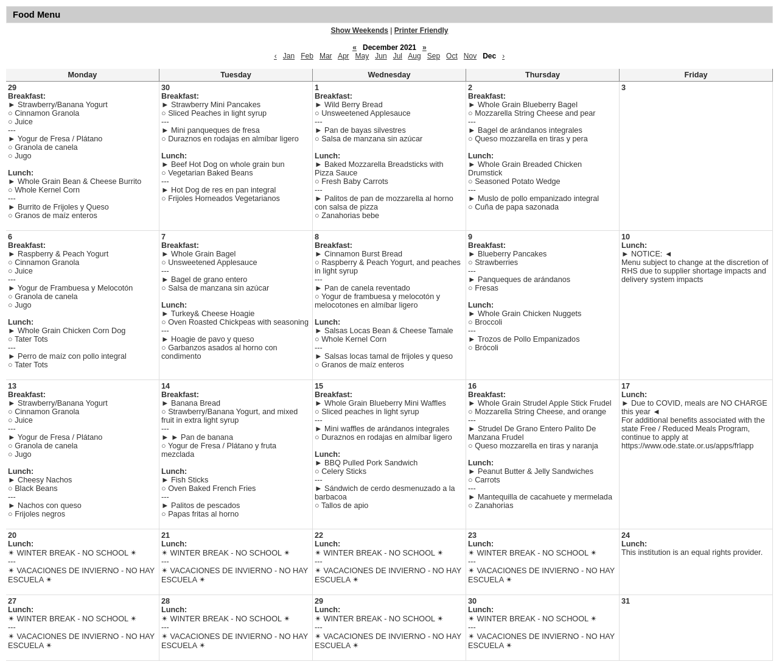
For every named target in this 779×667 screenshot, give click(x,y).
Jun (380, 56)
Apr (343, 56)
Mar (326, 56)
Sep (433, 56)
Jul (397, 56)
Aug (414, 56)
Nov (470, 56)
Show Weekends (359, 30)
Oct (452, 56)
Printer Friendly (421, 30)
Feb (307, 56)
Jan (289, 56)
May (362, 56)
